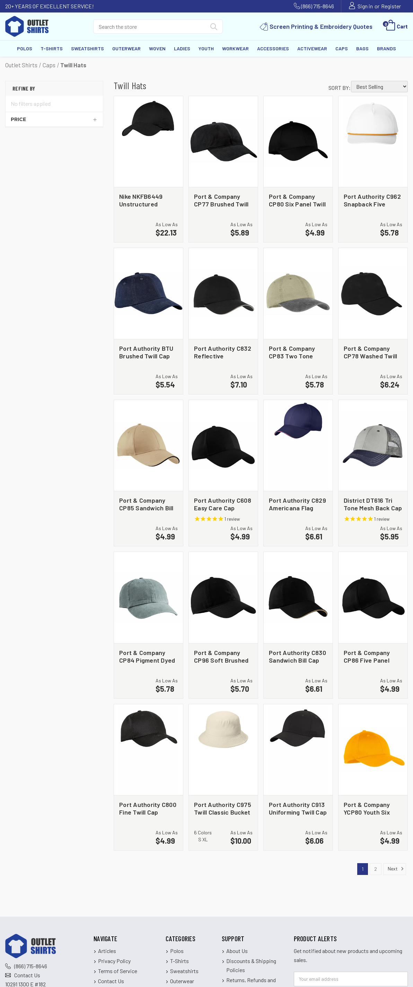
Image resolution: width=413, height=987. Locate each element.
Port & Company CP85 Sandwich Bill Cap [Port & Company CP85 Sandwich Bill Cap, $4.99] (146, 503)
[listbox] (379, 86)
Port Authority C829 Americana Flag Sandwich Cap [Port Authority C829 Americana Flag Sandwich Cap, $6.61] (297, 503)
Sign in (365, 6)
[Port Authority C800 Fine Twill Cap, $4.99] (148, 749)
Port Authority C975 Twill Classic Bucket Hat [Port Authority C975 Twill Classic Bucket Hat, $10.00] (222, 808)
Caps (341, 48)
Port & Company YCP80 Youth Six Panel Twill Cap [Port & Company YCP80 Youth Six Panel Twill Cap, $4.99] (367, 808)
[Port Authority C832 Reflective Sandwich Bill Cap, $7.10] (223, 293)
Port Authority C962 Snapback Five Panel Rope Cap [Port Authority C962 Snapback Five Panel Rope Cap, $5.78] (372, 200)
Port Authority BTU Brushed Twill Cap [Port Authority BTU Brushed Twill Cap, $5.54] (146, 351)
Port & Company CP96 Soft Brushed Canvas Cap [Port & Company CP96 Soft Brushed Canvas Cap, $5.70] (221, 656)
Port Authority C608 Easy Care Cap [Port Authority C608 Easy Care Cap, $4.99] (222, 503)
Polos (24, 48)
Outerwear (126, 48)
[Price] (54, 119)
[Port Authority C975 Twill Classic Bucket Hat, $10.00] (223, 749)
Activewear (312, 48)
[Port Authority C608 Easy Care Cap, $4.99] (223, 445)
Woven (157, 48)
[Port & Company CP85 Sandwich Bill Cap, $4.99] (148, 445)
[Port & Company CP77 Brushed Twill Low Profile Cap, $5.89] (223, 141)
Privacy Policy (114, 961)
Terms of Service (117, 971)
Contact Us (27, 975)
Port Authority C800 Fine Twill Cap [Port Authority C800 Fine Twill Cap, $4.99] (147, 808)
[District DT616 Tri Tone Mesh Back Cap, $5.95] (373, 445)
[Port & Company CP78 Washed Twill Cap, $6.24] (373, 293)
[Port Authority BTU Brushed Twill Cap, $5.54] (148, 293)
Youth (206, 48)
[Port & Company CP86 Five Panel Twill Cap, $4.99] (373, 597)
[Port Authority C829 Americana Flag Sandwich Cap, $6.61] (298, 445)
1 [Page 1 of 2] (362, 869)
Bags (362, 48)
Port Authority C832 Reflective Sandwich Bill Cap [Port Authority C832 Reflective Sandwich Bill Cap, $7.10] (222, 351)
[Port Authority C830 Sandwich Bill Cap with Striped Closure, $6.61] (298, 597)
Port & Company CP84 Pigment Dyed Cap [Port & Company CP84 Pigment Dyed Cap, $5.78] (147, 656)
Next (396, 868)
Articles (107, 950)
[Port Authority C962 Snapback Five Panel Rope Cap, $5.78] (373, 141)
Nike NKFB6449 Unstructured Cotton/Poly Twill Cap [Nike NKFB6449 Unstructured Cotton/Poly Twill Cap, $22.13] (143, 200)
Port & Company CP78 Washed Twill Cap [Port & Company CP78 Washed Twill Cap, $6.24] (370, 351)
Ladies (182, 48)
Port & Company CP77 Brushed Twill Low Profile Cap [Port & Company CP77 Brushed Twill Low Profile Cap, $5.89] (221, 200)
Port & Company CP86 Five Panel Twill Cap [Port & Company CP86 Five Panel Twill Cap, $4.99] (367, 656)
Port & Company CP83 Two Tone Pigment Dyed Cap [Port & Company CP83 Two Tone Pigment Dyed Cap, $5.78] (294, 351)
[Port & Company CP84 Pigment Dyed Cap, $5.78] (148, 597)
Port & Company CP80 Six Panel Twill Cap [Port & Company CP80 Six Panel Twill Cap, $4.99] (297, 200)
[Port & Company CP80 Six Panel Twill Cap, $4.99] (298, 141)
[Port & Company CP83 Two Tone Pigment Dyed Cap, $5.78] (298, 293)
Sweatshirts (87, 48)
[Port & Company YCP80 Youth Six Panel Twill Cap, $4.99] (373, 749)
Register (391, 6)
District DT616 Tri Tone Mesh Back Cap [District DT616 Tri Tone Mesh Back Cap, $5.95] (373, 503)
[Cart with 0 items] (396, 26)
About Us (237, 950)
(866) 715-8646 (317, 6)
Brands (386, 48)
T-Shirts (52, 48)
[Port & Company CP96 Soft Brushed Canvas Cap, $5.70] (223, 597)
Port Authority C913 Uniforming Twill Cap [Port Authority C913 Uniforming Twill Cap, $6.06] (298, 808)
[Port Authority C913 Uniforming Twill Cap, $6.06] (298, 749)
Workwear (235, 48)
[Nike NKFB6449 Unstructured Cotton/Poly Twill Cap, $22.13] (148, 141)
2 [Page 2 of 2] (375, 869)
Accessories (273, 48)
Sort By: (339, 87)
